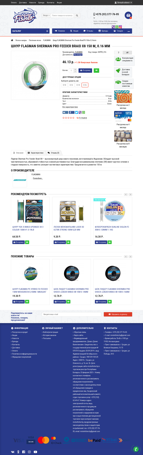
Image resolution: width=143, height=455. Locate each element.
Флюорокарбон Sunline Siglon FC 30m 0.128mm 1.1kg (112, 228)
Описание (18, 153)
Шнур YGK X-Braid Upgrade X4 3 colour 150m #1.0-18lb (27, 228)
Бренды (41, 3)
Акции (59, 3)
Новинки (60, 31)
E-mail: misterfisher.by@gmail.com (117, 335)
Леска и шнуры (21, 40)
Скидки (118, 31)
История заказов (49, 335)
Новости (32, 3)
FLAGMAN (47, 40)
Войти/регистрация (50, 332)
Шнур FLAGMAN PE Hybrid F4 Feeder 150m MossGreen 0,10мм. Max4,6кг (30, 290)
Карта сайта (78, 335)
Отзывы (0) (53, 153)
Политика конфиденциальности (24, 354)
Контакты (50, 3)
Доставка (23, 3)
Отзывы (88, 31)
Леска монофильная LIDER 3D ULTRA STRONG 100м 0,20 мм (69, 228)
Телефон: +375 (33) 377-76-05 (115, 332)
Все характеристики (70, 107)
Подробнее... (38, 178)
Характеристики (35, 153)
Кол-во (65, 70)
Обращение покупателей (21, 357)
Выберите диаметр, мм (70, 81)
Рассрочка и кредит (19, 332)
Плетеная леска (35, 40)
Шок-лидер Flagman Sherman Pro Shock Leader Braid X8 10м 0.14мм (71, 290)
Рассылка (46, 338)
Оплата (14, 3)
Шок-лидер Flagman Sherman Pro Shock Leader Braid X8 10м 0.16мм (112, 290)
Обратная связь (79, 332)
